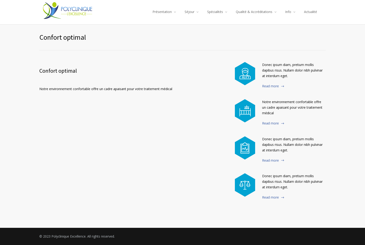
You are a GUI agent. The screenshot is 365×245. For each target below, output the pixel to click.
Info (288, 12)
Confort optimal (58, 70)
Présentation (162, 12)
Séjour (189, 12)
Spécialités (215, 12)
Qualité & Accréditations (254, 12)
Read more (270, 86)
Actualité (310, 12)
